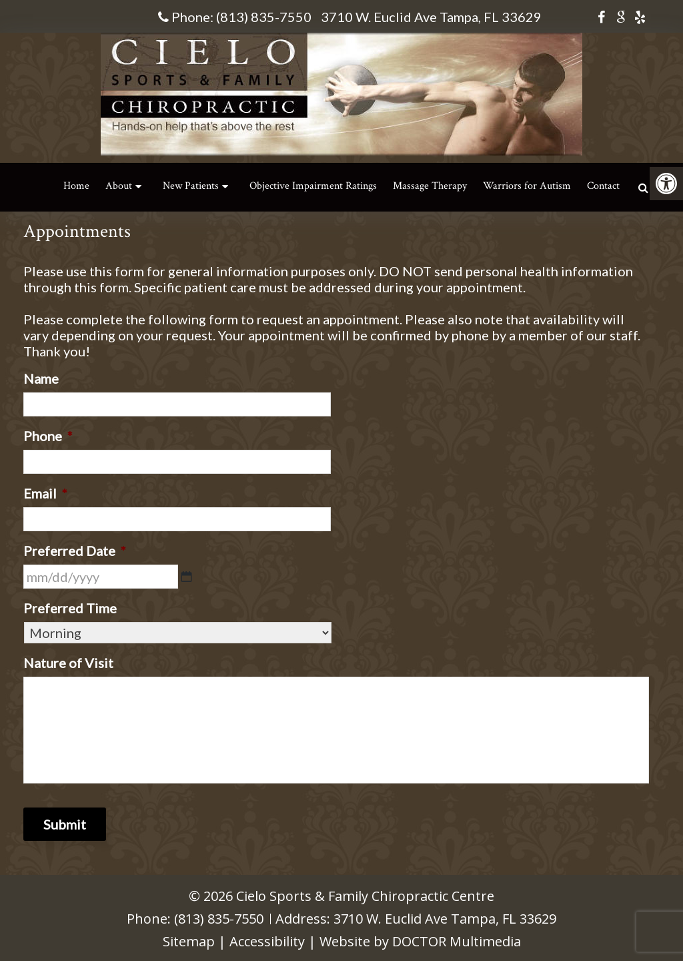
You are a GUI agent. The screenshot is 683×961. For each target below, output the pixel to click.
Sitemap (189, 941)
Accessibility (267, 941)
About (118, 186)
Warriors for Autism (527, 186)
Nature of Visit (68, 663)
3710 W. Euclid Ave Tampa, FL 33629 (431, 17)
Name (41, 378)
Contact (603, 186)
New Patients (191, 186)
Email (45, 493)
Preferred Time (70, 608)
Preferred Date (74, 551)
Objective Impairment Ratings (313, 186)
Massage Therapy (430, 186)
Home (76, 186)
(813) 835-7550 (263, 17)
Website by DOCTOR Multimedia (420, 941)
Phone (48, 436)
